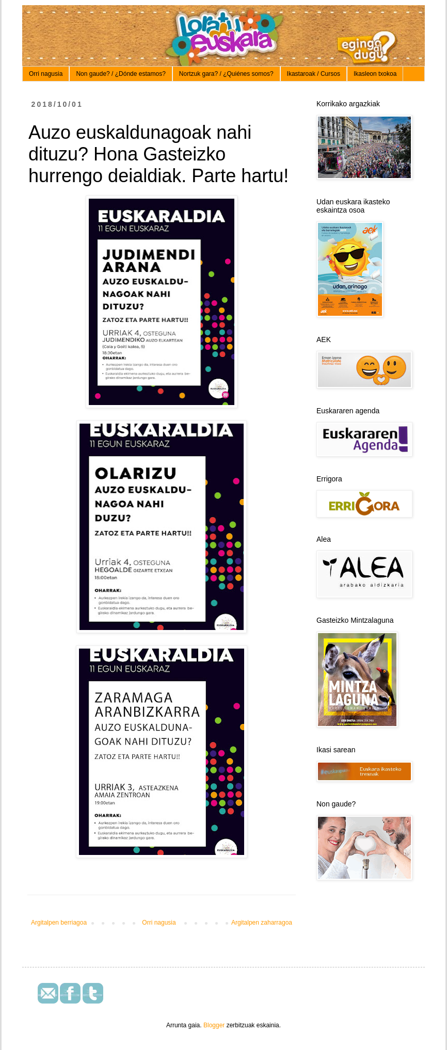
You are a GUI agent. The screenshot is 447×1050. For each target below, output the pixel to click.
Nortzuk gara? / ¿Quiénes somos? (226, 73)
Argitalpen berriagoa (59, 922)
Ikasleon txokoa (375, 73)
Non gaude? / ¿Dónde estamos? (120, 73)
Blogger (214, 1025)
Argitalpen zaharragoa (261, 922)
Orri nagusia (45, 73)
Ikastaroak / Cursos (313, 73)
